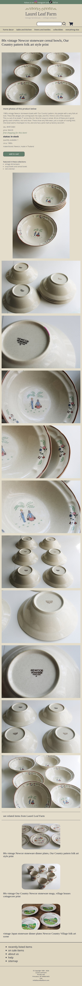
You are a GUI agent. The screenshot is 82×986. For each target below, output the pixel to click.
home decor (8, 29)
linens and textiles (42, 29)
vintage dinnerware (12, 164)
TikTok (55, 2)
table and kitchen (24, 29)
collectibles (58, 29)
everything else (72, 29)
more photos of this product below (19, 108)
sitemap (13, 961)
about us (13, 954)
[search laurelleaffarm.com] (64, 24)
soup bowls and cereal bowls (16, 166)
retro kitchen (10, 169)
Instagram (41, 2)
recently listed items (20, 947)
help (10, 957)
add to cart (14, 154)
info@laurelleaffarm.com (41, 980)
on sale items (16, 950)
